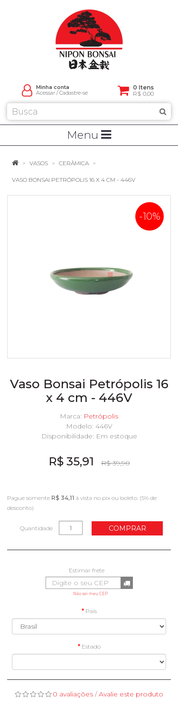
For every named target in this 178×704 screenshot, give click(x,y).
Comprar (127, 528)
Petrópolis (101, 416)
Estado (91, 646)
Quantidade (36, 528)
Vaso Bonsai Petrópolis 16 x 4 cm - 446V (73, 179)
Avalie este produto (131, 694)
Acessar (45, 93)
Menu (89, 135)
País (91, 611)
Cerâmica (74, 163)
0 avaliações (73, 694)
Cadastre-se (73, 93)
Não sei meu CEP (90, 593)
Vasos (38, 163)
